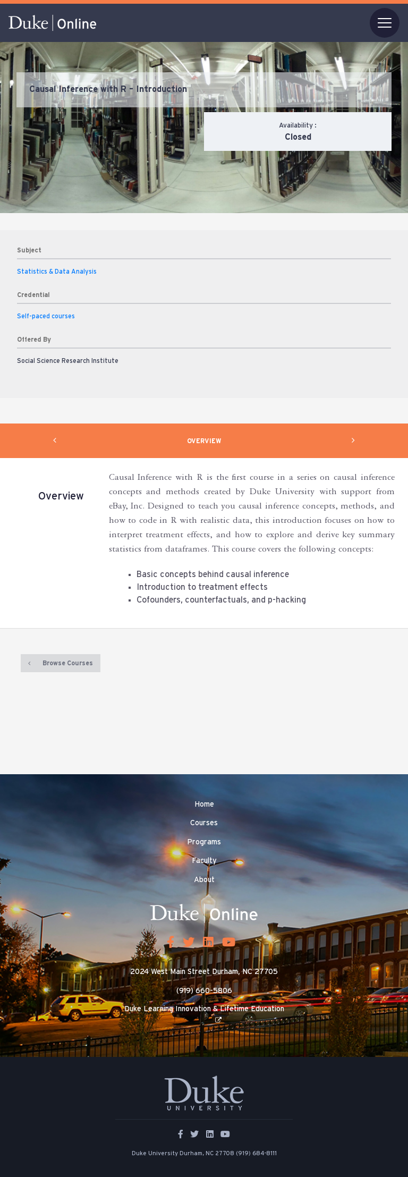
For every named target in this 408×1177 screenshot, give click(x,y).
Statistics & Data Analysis (57, 271)
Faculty (204, 861)
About (204, 880)
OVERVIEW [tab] (204, 441)
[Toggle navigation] (385, 23)
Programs (204, 842)
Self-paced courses (46, 316)
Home (204, 804)
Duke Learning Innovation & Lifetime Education (204, 1009)
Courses (204, 823)
